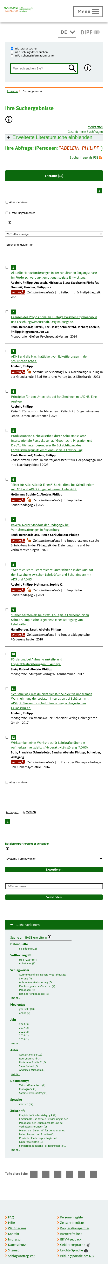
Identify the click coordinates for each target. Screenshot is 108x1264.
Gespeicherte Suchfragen (85, 131)
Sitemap (13, 1250)
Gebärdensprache (75, 1245)
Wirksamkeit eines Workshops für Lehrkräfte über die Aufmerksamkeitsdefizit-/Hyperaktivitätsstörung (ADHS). (49, 745)
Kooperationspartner (74, 1228)
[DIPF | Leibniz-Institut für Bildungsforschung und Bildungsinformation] (90, 32)
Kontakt (13, 1234)
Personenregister (72, 1217)
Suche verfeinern (27, 924)
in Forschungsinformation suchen (34, 55)
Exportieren (54, 869)
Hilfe (11, 1222)
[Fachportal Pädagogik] (18, 9)
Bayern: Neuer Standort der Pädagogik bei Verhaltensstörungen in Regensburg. (40, 527)
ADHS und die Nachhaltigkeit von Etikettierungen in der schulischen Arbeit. (49, 359)
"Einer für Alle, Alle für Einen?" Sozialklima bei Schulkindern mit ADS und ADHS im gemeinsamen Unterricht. (52, 487)
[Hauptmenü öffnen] (88, 11)
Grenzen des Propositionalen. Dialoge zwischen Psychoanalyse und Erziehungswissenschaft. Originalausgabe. (54, 319)
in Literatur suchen (25, 48)
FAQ (11, 1217)
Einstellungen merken (22, 212)
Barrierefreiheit (71, 1234)
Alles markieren (18, 202)
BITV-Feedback (70, 1239)
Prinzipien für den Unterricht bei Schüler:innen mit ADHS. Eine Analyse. (54, 399)
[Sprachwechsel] (67, 32)
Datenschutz (17, 1244)
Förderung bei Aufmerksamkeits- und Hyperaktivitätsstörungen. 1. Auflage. (36, 662)
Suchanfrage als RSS (84, 157)
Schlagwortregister (21, 1256)
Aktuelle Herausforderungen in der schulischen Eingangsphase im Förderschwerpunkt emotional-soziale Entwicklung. (54, 275)
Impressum (15, 1239)
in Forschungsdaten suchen (31, 52)
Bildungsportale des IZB (77, 1256)
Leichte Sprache (74, 1250)
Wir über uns (17, 1228)
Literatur (12, 91)
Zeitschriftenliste (72, 1222)
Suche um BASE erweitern (31, 937)
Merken (31, 812)
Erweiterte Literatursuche (52, 137)
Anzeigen (12, 812)
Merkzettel (95, 127)
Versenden (54, 897)
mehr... (15, 997)
